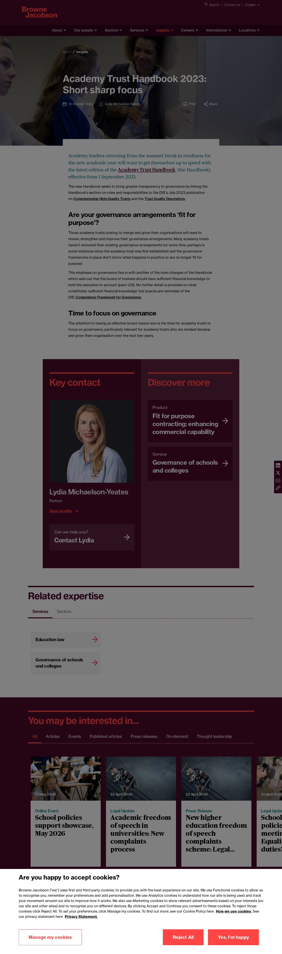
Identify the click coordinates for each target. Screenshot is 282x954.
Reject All (183, 940)
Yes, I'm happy (233, 940)
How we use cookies (233, 914)
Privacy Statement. (81, 919)
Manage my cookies (50, 940)
